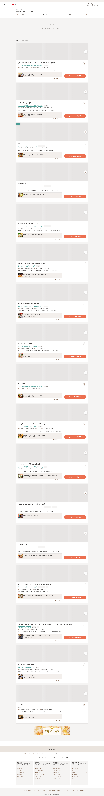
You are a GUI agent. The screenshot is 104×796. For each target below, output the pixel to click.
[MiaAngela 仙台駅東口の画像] (52, 91)
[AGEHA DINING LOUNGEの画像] (52, 332)
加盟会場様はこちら (52, 790)
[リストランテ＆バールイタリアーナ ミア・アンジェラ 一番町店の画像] (52, 51)
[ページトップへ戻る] (52, 749)
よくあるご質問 (81, 790)
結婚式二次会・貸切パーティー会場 (39, 753)
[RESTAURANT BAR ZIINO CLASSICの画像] (52, 292)
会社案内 (21, 790)
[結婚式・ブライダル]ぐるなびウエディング (23, 753)
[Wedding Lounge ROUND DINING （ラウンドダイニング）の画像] (52, 252)
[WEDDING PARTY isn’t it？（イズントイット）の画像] (52, 493)
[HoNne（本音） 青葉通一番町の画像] (52, 653)
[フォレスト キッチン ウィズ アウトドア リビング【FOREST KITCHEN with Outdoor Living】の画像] (52, 613)
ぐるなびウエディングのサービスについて (70, 790)
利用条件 (29, 790)
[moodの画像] (52, 132)
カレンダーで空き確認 (75, 76)
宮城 (47, 753)
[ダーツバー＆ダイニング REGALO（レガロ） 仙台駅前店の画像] (52, 573)
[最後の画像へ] (85, 51)
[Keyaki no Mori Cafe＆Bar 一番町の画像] (52, 212)
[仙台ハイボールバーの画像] (52, 533)
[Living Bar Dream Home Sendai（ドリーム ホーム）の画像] (52, 412)
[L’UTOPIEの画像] (52, 693)
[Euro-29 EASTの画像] (52, 172)
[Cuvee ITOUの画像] (52, 372)
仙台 (50, 753)
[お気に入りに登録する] (84, 63)
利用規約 (25, 790)
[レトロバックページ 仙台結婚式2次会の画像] (52, 453)
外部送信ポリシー (45, 790)
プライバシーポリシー (37, 790)
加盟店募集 (59, 790)
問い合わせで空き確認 (75, 156)
